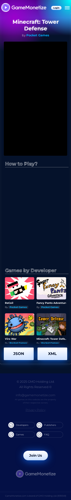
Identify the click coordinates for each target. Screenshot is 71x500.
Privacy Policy (35, 410)
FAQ (43, 434)
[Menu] (67, 8)
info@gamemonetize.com (35, 395)
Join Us (35, 455)
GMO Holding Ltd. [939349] (52, 495)
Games (16, 434)
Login (56, 7)
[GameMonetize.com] (23, 8)
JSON (18, 353)
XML (52, 353)
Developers (18, 425)
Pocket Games (37, 35)
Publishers (46, 425)
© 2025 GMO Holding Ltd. (36, 381)
